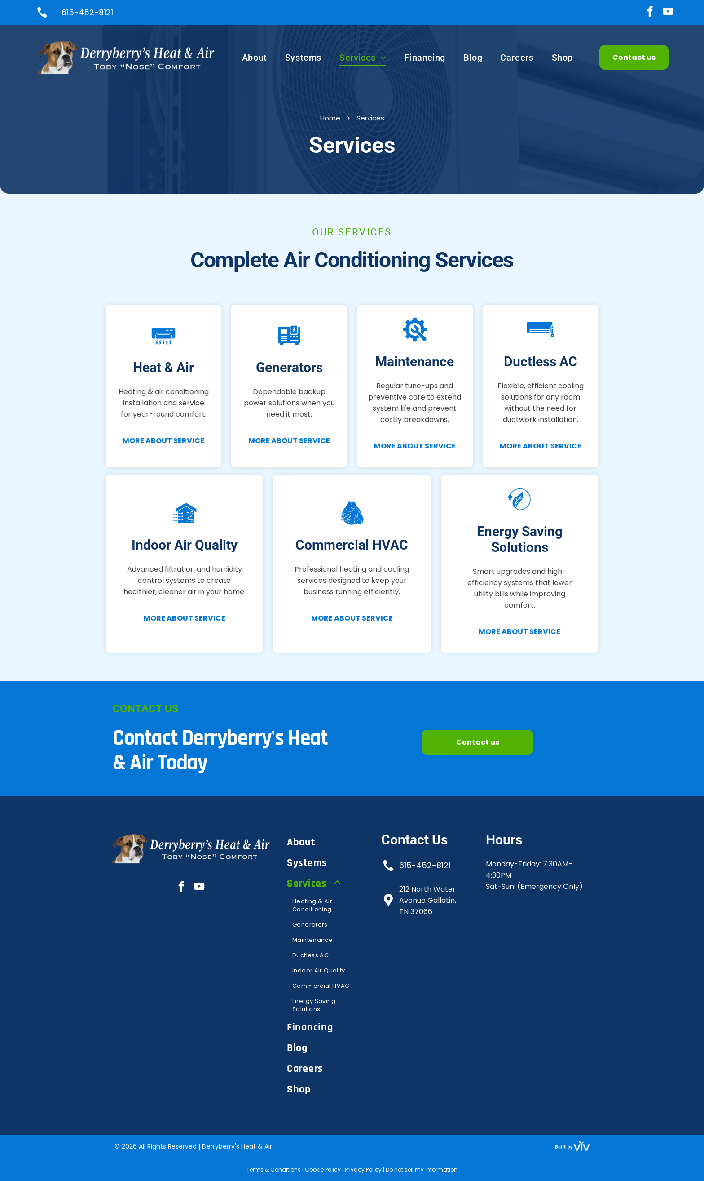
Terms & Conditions (273, 1169)
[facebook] (650, 13)
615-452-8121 (425, 865)
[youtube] (668, 13)
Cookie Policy (323, 1169)
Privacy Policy (363, 1169)
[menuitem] (254, 57)
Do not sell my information (422, 1169)
